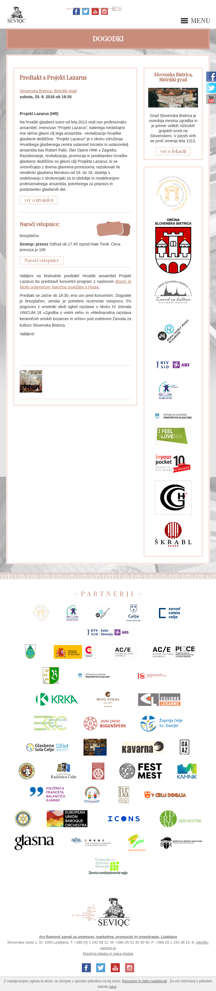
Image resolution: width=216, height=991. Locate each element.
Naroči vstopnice (41, 260)
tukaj (112, 987)
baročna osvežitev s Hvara (75, 287)
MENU (200, 20)
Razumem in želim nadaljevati (144, 981)
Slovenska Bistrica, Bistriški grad (48, 91)
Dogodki (108, 38)
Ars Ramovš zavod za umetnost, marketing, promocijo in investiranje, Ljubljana (108, 937)
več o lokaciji (173, 151)
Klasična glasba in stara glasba (108, 953)
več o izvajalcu (38, 200)
